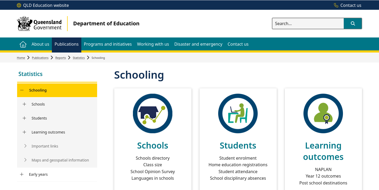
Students (39, 118)
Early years (38, 174)
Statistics (79, 58)
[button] (353, 23)
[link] (57, 74)
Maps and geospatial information (60, 160)
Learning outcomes (48, 132)
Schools (38, 104)
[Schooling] (21, 90)
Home (21, 58)
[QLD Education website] (43, 5)
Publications (40, 58)
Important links (45, 146)
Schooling (38, 90)
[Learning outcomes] (24, 132)
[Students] (24, 118)
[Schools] (24, 104)
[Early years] (21, 174)
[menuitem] (23, 43)
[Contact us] (346, 5)
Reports (60, 58)
